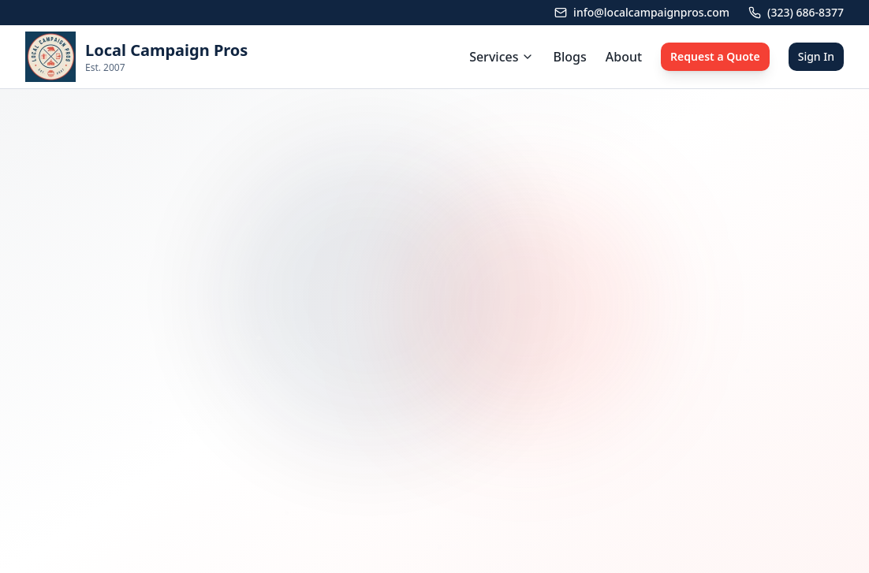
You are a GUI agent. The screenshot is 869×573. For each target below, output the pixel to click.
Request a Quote (715, 56)
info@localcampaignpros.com (641, 12)
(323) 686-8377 (796, 12)
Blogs (569, 56)
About (624, 56)
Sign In (816, 56)
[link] (136, 57)
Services (501, 56)
